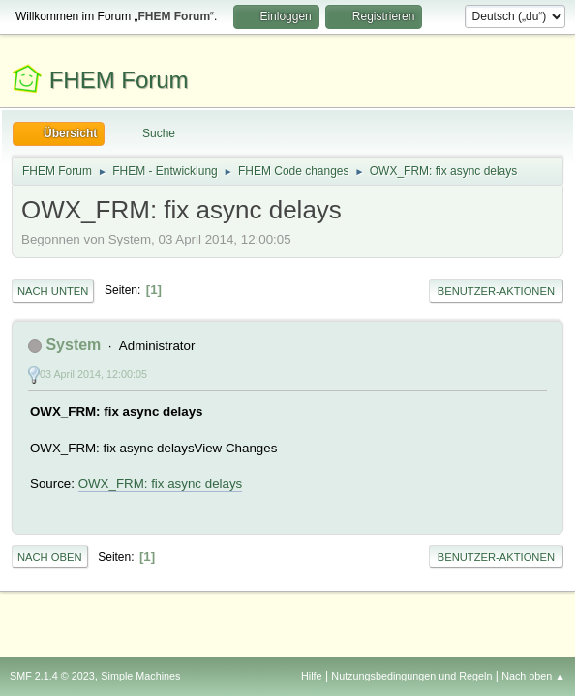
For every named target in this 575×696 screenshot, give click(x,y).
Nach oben (49, 557)
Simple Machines (140, 676)
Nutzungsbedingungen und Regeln (411, 676)
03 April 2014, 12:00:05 (93, 374)
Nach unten (52, 291)
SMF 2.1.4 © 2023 (52, 676)
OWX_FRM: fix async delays (160, 484)
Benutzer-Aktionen (496, 291)
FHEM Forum (119, 80)
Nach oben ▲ (533, 676)
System (73, 344)
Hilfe (311, 676)
